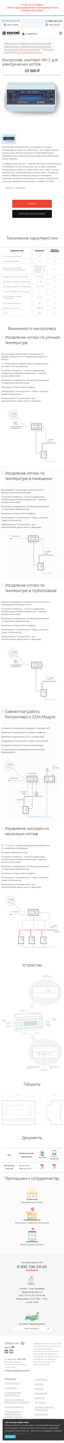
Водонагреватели (14, 1407)
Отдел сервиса (13, 25)
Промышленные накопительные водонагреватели (14, 1414)
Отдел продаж (54, 25)
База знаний (41, 1393)
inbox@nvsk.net (32, 1270)
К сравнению (29, 33)
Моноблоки (11, 1388)
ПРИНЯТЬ (10, 1437)
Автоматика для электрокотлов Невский (22, 49)
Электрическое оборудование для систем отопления (27, 43)
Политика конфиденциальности (17, 1371)
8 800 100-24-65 (55, 21)
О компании (41, 1379)
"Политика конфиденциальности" (17, 1433)
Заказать (32, 203)
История (39, 1384)
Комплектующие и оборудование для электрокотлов (27, 46)
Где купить (40, 1403)
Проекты (39, 1389)
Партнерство (41, 1414)
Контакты (40, 1398)
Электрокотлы (12, 1383)
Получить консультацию (32, 213)
